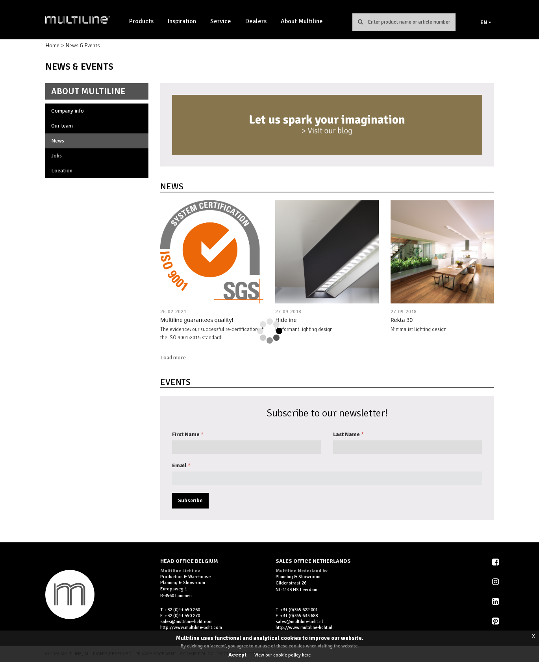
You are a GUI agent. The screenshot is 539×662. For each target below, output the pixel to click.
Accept (237, 654)
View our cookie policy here (282, 655)
